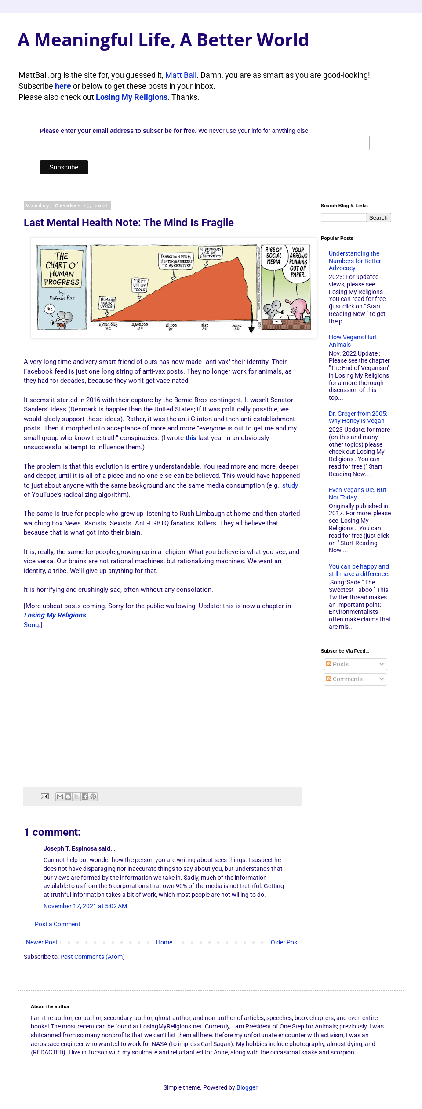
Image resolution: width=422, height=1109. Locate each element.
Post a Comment (57, 924)
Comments (344, 679)
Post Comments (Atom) (92, 956)
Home (164, 942)
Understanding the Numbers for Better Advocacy (355, 261)
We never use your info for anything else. (175, 130)
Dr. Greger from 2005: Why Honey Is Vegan (358, 417)
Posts (337, 664)
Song (31, 625)
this (191, 438)
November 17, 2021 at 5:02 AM (85, 906)
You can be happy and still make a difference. (359, 570)
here (63, 86)
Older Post (285, 942)
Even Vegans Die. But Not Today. (357, 493)
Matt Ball (180, 75)
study (290, 485)
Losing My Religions (131, 97)
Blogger (246, 1087)
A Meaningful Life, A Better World (163, 39)
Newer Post (42, 942)
